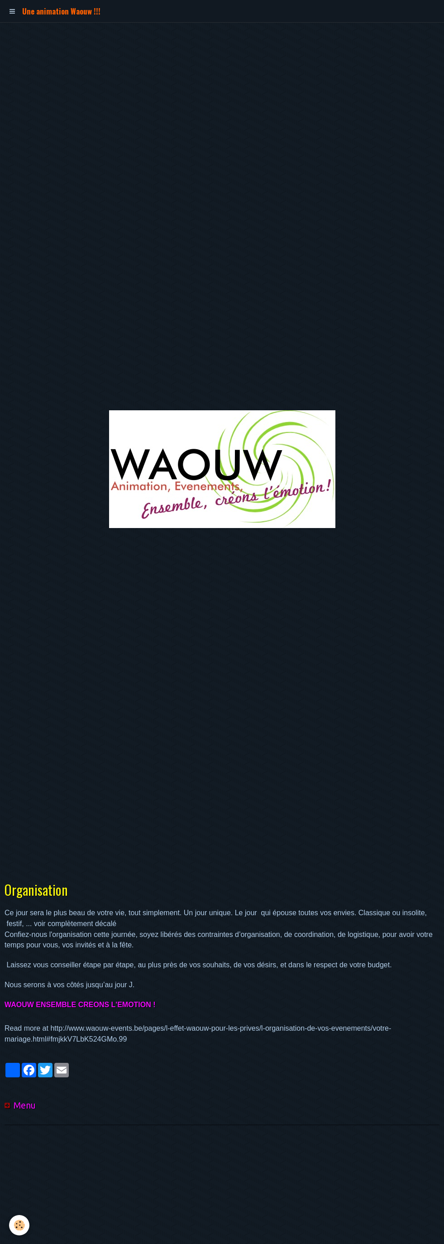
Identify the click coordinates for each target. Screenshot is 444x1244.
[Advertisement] (164, 43)
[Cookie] (19, 1225)
